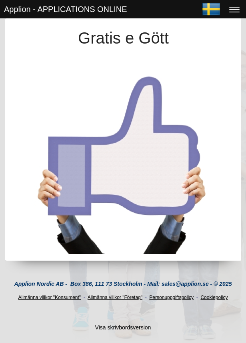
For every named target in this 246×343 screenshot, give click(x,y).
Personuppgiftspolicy (171, 297)
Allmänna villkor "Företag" (115, 297)
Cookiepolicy (214, 297)
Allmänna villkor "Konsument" (49, 297)
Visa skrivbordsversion (123, 327)
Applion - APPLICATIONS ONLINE (65, 9)
